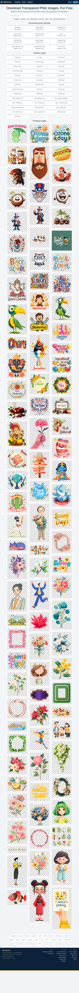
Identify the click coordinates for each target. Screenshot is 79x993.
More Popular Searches (59, 19)
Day (42, 939)
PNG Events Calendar (61, 976)
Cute (40, 936)
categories (17, 2)
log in (70, 2)
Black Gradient (34, 19)
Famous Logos (39, 53)
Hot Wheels (23, 19)
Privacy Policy (73, 976)
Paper (46, 19)
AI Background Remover (47, 974)
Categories (63, 983)
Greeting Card (59, 936)
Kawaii (39, 943)
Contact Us (74, 979)
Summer (60, 939)
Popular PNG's (63, 981)
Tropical (23, 939)
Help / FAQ (74, 977)
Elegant (66, 936)
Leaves (47, 939)
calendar (30, 2)
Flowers (45, 936)
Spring (51, 936)
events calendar (43, 23)
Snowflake (16, 19)
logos (24, 2)
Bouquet (53, 939)
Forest (51, 19)
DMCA (75, 981)
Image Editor (50, 976)
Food (28, 19)
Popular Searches (62, 979)
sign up (75, 2)
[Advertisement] (39, 958)
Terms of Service (73, 974)
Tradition (34, 936)
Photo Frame (67, 939)
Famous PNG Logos (61, 974)
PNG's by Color (62, 977)
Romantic (30, 939)
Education (11, 939)
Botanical (27, 936)
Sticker (36, 939)
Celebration (13, 936)
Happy (17, 939)
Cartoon (20, 936)
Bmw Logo (41, 19)
